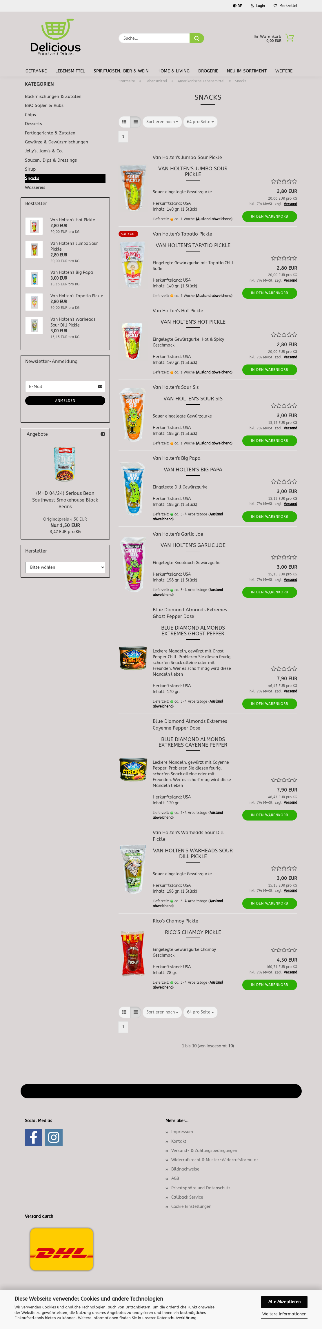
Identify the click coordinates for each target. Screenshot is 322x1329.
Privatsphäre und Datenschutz (200, 1188)
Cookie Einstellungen (191, 1206)
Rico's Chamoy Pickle (175, 921)
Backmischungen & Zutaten (53, 96)
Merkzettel (285, 6)
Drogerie (208, 71)
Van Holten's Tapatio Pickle (182, 234)
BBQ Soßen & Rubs (44, 105)
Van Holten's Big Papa (177, 458)
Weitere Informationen (284, 1314)
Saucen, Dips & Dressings (51, 160)
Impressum (182, 1131)
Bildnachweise (185, 1169)
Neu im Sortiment (247, 71)
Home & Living (173, 71)
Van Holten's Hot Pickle (178, 310)
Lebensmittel (70, 71)
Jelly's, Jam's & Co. (44, 151)
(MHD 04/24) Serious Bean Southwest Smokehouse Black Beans (65, 500)
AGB (175, 1178)
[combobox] (162, 122)
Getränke (36, 71)
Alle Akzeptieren (284, 1301)
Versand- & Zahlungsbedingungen (204, 1150)
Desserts (33, 123)
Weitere (283, 71)
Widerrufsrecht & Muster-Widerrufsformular (214, 1159)
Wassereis (35, 187)
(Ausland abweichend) (214, 219)
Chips (30, 114)
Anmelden (65, 401)
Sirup (30, 169)
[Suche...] (197, 38)
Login (258, 6)
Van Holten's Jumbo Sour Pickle (187, 157)
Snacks (32, 178)
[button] (124, 122)
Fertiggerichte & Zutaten (50, 133)
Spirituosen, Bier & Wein (121, 71)
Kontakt (178, 1141)
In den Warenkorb (269, 216)
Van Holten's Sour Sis (176, 387)
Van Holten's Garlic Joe (178, 534)
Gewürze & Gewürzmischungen (56, 142)
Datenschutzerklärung (177, 1318)
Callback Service (187, 1197)
